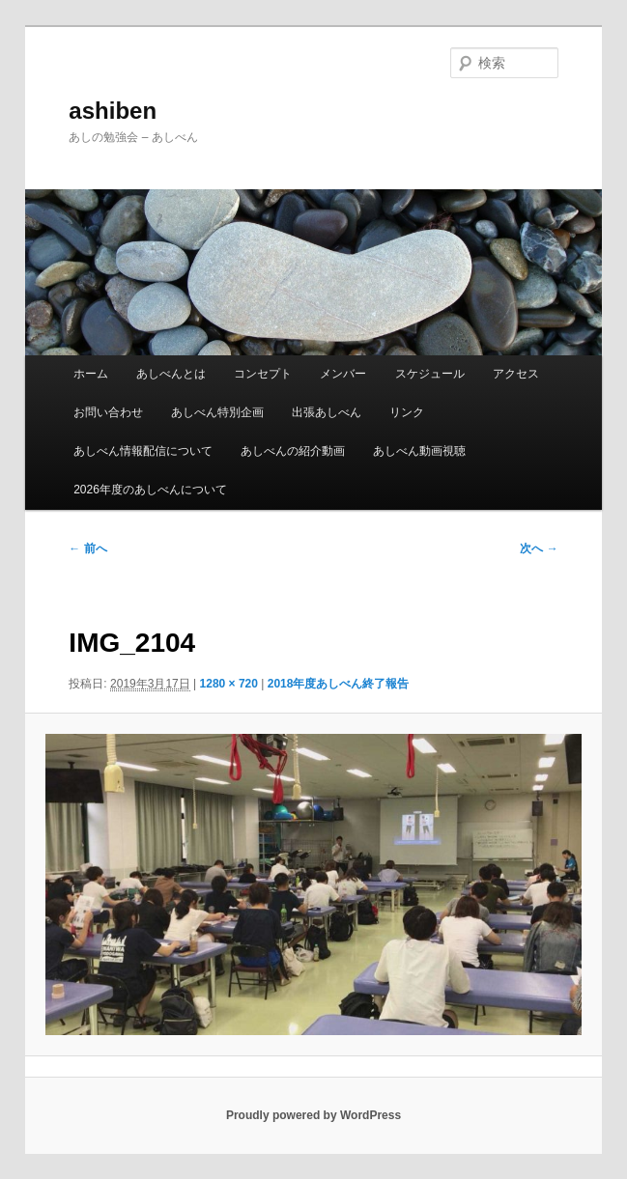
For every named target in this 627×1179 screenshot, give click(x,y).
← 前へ (87, 548)
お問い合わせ (108, 412)
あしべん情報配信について (143, 451)
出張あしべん (326, 412)
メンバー (343, 373)
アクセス (516, 373)
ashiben (113, 111)
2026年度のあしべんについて (150, 489)
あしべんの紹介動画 (293, 451)
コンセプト (263, 373)
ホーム (90, 373)
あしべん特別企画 (217, 412)
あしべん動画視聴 (419, 451)
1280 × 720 (229, 683)
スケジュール (430, 373)
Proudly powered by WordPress (313, 1115)
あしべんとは (171, 373)
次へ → (538, 548)
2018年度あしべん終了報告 (339, 683)
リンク (406, 412)
